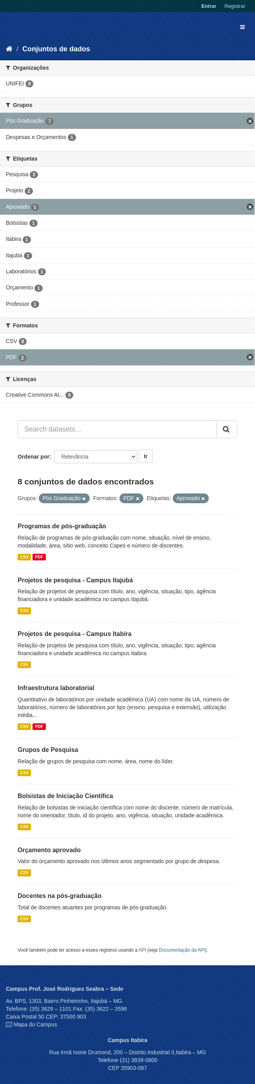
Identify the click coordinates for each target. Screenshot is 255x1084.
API (142, 950)
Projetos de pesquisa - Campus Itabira (75, 634)
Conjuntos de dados (56, 49)
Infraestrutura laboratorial (56, 688)
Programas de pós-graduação (62, 526)
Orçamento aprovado (49, 850)
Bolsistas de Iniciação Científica (65, 796)
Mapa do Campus (35, 1024)
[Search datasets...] (117, 429)
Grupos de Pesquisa (48, 749)
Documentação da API (182, 950)
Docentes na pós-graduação (59, 895)
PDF (39, 557)
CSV (24, 557)
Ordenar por (33, 456)
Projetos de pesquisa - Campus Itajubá (75, 580)
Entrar (208, 6)
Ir (145, 456)
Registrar (234, 6)
